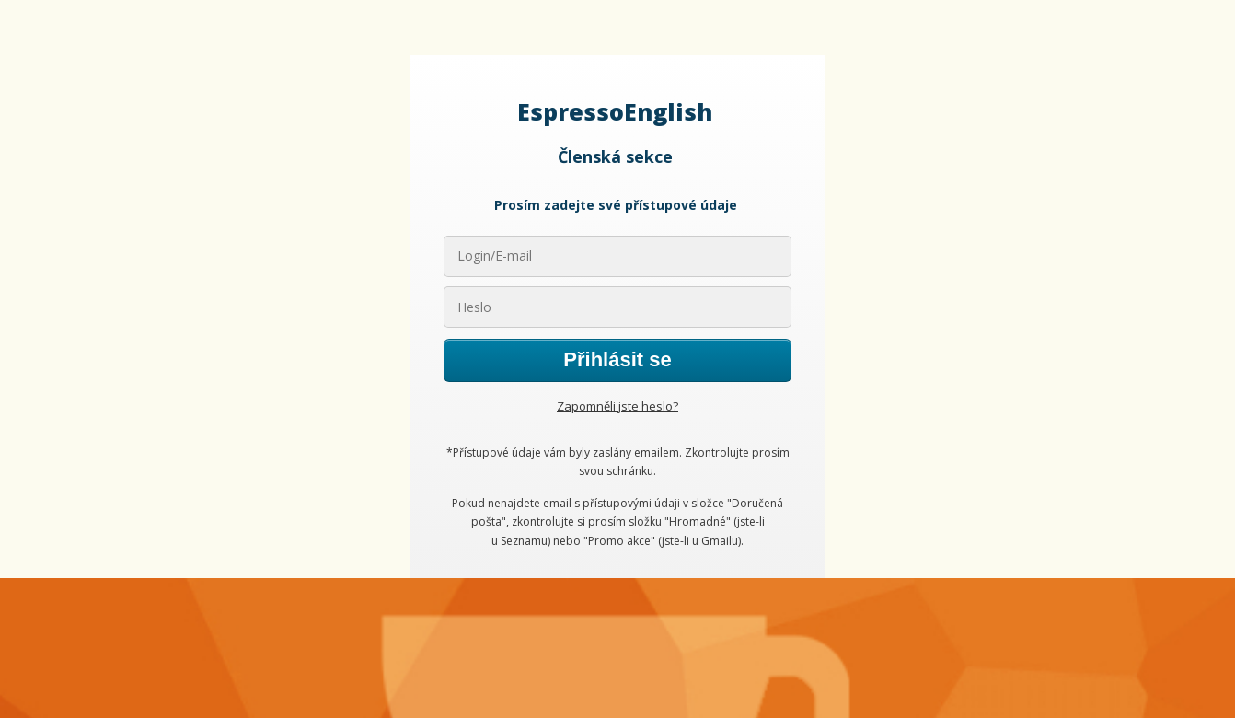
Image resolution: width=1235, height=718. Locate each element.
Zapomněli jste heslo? (617, 406)
